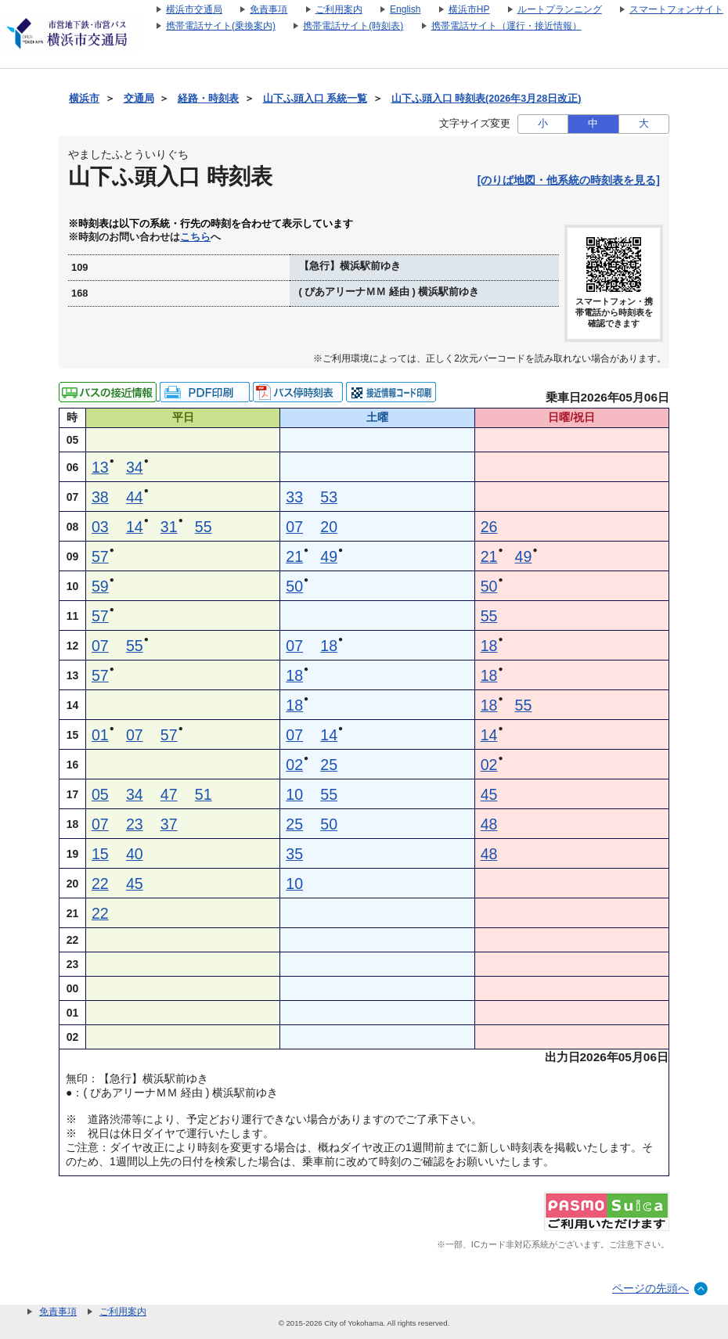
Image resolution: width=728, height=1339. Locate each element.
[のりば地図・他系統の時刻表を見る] (569, 180)
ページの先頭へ (650, 1288)
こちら (195, 237)
